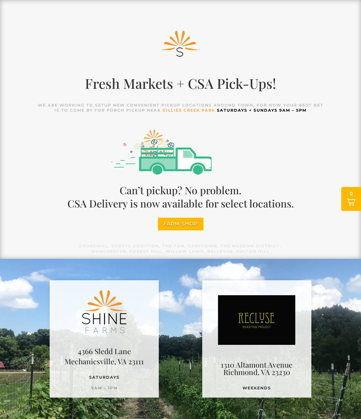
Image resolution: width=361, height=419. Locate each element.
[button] (351, 199)
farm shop (181, 224)
